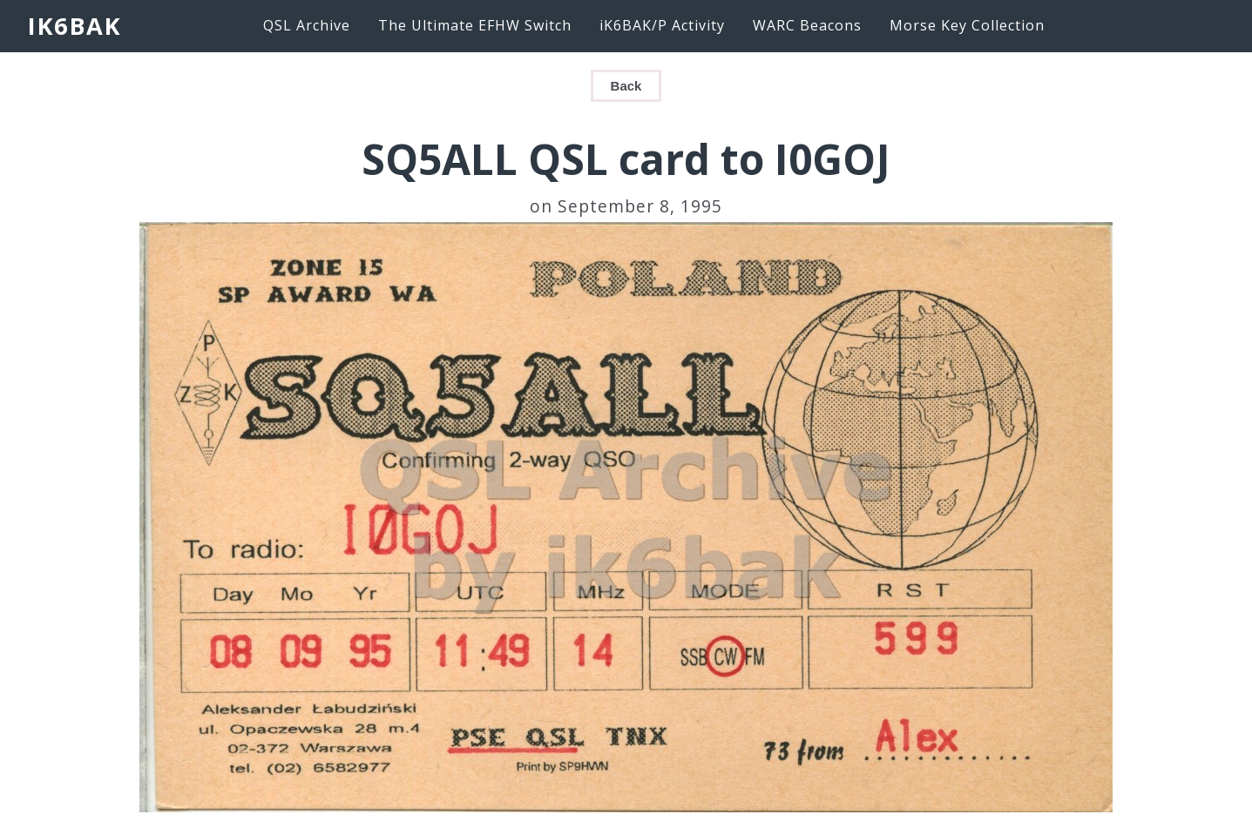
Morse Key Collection (967, 25)
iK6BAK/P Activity (662, 25)
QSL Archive (306, 25)
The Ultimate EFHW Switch (475, 25)
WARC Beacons (807, 25)
